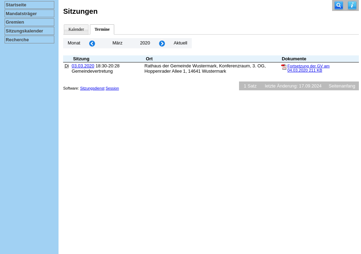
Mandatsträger (21, 13)
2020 (145, 43)
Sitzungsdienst (92, 88)
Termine (102, 29)
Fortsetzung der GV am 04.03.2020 (308, 68)
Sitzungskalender (24, 31)
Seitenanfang (342, 86)
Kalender (76, 29)
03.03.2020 (83, 65)
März (117, 43)
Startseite (16, 4)
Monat (74, 43)
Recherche (17, 39)
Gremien (15, 22)
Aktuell (180, 43)
